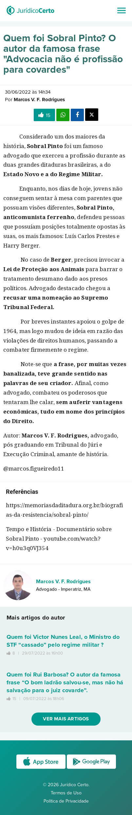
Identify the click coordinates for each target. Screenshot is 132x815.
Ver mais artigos (66, 719)
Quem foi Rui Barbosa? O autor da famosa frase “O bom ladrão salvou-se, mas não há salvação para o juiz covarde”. (65, 682)
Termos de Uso (66, 793)
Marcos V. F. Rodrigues (63, 581)
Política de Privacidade (66, 801)
